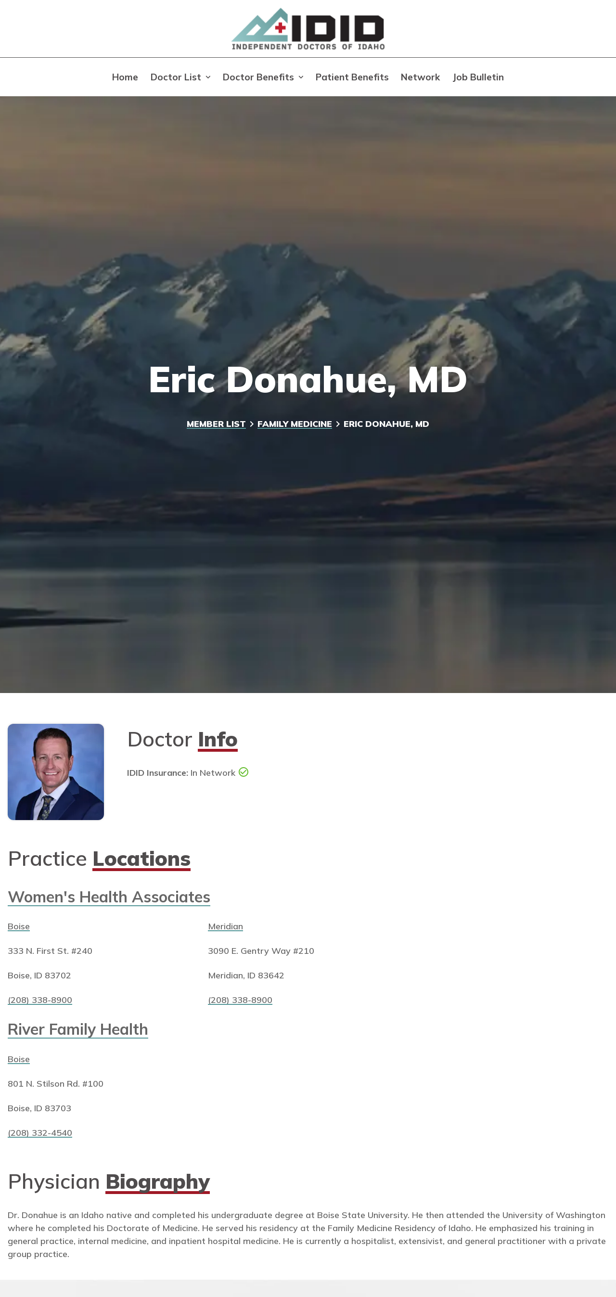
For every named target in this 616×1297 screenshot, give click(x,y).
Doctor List (176, 77)
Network (420, 77)
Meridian (225, 926)
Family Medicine (294, 423)
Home (125, 77)
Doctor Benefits (258, 77)
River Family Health (78, 1029)
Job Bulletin (478, 77)
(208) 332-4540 (40, 1132)
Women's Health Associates (109, 896)
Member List (216, 423)
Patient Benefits (352, 77)
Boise (19, 926)
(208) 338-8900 (40, 999)
